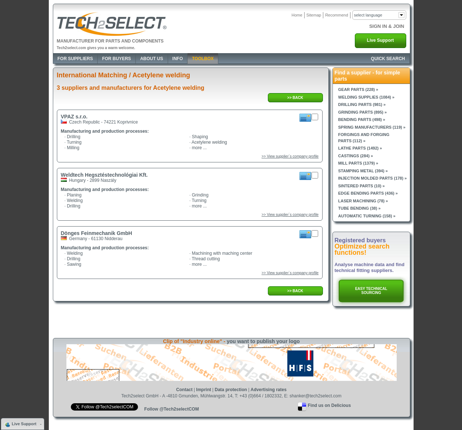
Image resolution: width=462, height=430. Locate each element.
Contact (184, 389)
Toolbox (203, 58)
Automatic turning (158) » (367, 216)
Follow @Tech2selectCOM (171, 409)
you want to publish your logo (263, 341)
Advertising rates (269, 389)
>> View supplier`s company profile (290, 156)
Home (296, 15)
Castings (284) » (355, 156)
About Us (151, 58)
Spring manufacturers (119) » (371, 127)
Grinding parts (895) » (362, 112)
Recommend (336, 15)
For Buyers (116, 58)
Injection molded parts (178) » (372, 178)
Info (177, 58)
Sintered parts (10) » (361, 186)
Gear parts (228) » (358, 89)
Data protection (231, 389)
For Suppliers (75, 58)
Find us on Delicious (329, 405)
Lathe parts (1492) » (360, 148)
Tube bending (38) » (359, 208)
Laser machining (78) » (363, 201)
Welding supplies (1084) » (366, 97)
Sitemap (313, 15)
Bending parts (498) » (361, 119)
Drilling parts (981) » (362, 104)
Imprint (203, 389)
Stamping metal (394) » (363, 171)
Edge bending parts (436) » (368, 193)
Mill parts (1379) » (358, 163)
